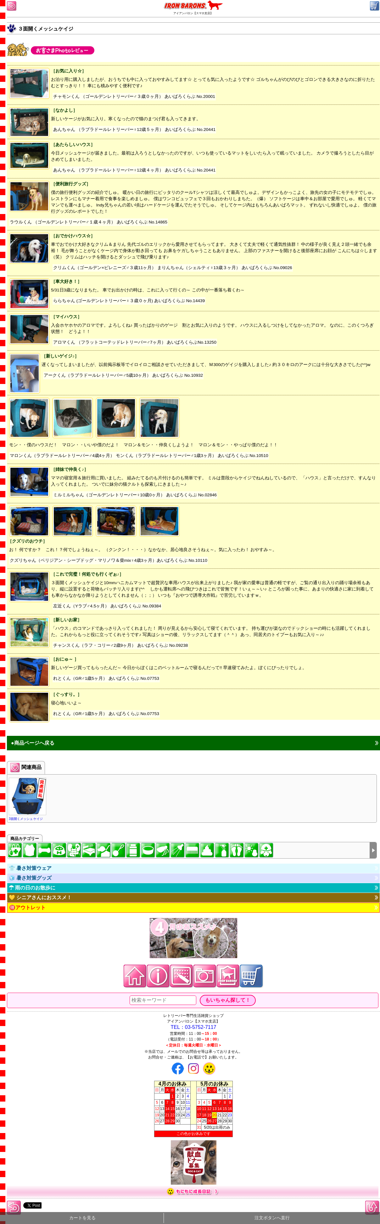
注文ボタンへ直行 (272, 1218)
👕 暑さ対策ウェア (30, 868)
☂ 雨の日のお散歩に (32, 887)
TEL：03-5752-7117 (193, 1027)
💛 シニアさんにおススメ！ (40, 897)
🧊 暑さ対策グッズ (30, 878)
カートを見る (82, 1218)
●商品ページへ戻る (32, 743)
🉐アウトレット (27, 907)
